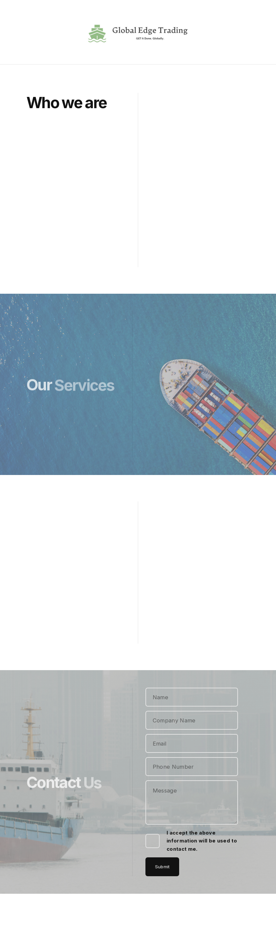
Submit (162, 866)
